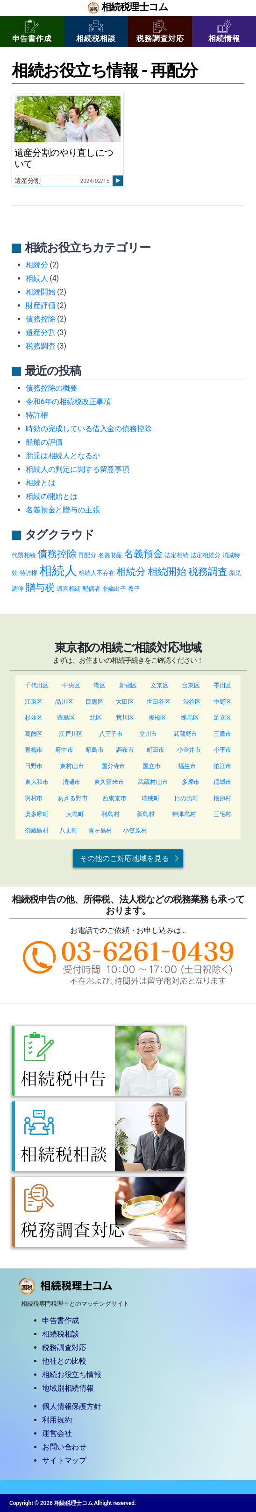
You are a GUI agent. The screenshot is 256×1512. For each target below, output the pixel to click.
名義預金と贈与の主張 (63, 509)
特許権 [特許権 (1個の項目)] (29, 572)
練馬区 (190, 717)
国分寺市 (113, 766)
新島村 (146, 814)
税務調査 (40, 346)
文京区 (159, 685)
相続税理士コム (134, 7)
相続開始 (40, 291)
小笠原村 (135, 830)
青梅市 (34, 749)
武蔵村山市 (153, 781)
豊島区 (66, 717)
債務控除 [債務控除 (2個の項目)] (56, 554)
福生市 (187, 766)
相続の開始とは (52, 496)
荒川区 (125, 717)
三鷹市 (222, 733)
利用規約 (56, 1419)
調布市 (125, 749)
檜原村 (222, 798)
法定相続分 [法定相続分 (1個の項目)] (205, 555)
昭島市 (94, 749)
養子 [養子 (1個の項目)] (134, 588)
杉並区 (34, 717)
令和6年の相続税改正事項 (68, 401)
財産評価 (40, 305)
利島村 (110, 814)
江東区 (34, 701)
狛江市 (222, 766)
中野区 (222, 701)
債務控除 (40, 319)
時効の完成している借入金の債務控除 (88, 428)
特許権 (37, 415)
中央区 (71, 685)
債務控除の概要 (52, 388)
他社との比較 (64, 1361)
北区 (96, 717)
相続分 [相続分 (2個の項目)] (131, 571)
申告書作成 (32, 31)
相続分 (37, 264)
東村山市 (72, 766)
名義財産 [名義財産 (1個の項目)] (110, 555)
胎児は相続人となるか (63, 455)
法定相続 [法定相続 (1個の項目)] (176, 555)
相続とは (40, 482)
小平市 (222, 749)
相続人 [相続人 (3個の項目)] (58, 570)
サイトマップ (64, 1460)
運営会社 (56, 1433)
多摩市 (191, 781)
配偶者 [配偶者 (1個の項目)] (91, 588)
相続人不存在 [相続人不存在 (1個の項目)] (96, 572)
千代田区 (37, 685)
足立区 (222, 717)
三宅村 (222, 814)
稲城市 (222, 781)
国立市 (151, 766)
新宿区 (128, 685)
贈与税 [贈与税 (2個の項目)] (40, 587)
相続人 (37, 278)
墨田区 (222, 685)
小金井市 (189, 749)
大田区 (125, 701)
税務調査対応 (160, 31)
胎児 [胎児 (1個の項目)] (235, 572)
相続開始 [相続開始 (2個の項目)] (167, 571)
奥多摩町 (37, 814)
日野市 (34, 766)
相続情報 (224, 31)
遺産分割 (40, 332)
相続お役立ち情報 (71, 1374)
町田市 (156, 749)
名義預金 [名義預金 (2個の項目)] (143, 554)
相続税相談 (96, 31)
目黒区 (94, 701)
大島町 (75, 814)
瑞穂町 (151, 798)
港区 (99, 685)
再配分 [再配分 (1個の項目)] (87, 555)
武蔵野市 (185, 733)
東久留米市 (109, 781)
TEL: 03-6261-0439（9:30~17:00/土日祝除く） (128, 963)
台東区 (191, 685)
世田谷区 (159, 701)
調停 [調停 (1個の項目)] (18, 588)
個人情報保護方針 (71, 1406)
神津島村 (184, 814)
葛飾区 (34, 733)
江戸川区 (71, 733)
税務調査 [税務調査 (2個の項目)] (207, 571)
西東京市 (114, 798)
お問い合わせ (64, 1446)
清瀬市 (72, 781)
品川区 (64, 701)
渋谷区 (192, 701)
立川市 (148, 733)
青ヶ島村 (100, 830)
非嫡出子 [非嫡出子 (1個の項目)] (114, 588)
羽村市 (34, 798)
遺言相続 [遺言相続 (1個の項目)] (68, 588)
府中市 (64, 749)
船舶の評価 (44, 442)
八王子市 (111, 733)
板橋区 (158, 717)
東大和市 (37, 781)
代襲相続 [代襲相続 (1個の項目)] (24, 555)
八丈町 (68, 830)
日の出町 (186, 798)
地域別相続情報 (68, 1388)
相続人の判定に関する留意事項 (77, 469)
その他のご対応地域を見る (124, 858)
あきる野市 (72, 798)
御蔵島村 (37, 830)
